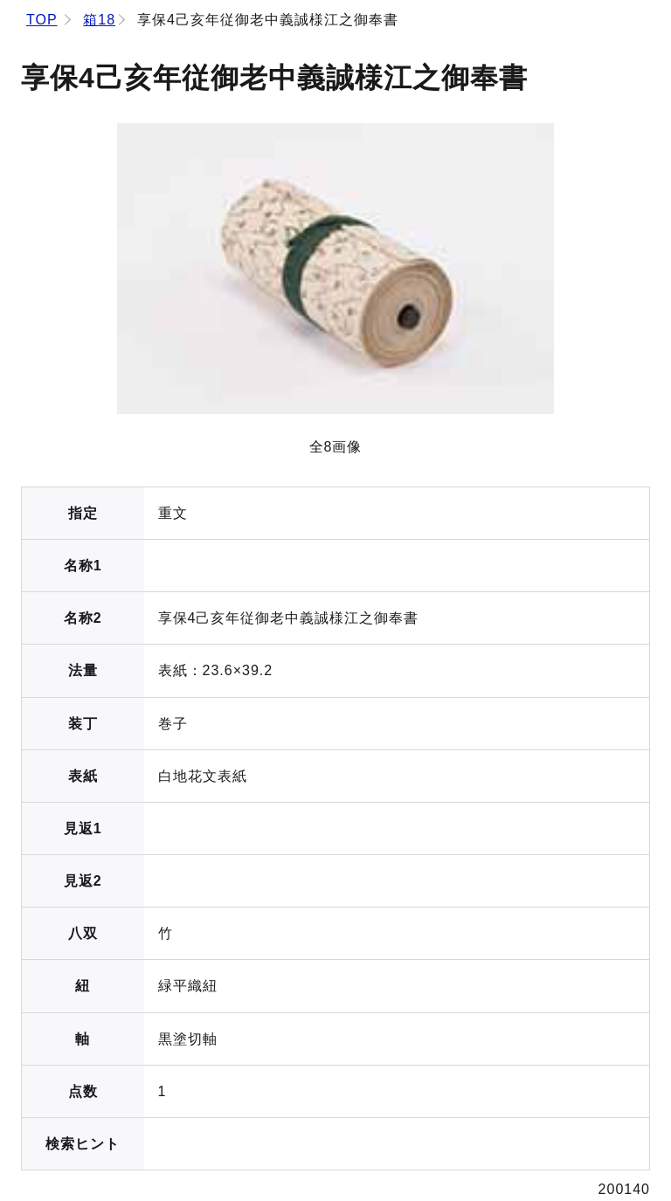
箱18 (99, 19)
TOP (42, 19)
